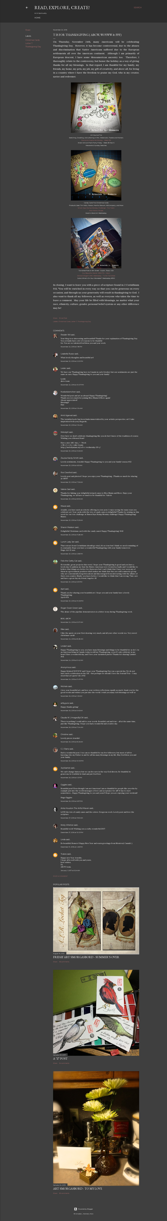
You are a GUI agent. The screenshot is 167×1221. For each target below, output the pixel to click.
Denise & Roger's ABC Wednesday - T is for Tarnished (96, 276)
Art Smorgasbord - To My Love (77, 1189)
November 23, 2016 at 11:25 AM (72, 520)
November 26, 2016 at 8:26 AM (72, 742)
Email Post (63, 318)
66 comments (64, 962)
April (62, 589)
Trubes (64, 854)
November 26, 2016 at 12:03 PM (72, 761)
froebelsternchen (68, 392)
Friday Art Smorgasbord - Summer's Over (86, 957)
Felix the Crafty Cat (69, 561)
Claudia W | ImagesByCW (72, 717)
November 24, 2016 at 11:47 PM (72, 679)
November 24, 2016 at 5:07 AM (72, 622)
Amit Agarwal (67, 415)
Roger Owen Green (69, 608)
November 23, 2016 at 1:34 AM (71, 408)
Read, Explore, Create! (62, 7)
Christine (64, 734)
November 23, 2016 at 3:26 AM (72, 451)
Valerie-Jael (66, 489)
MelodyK (64, 432)
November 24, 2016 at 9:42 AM (72, 660)
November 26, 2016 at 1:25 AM (71, 696)
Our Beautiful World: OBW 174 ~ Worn (96, 273)
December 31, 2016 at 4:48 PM (72, 847)
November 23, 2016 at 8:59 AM (72, 499)
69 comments (64, 1193)
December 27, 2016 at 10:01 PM (72, 832)
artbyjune (65, 703)
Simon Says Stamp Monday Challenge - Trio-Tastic (96, 208)
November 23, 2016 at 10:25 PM (72, 601)
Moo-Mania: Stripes (96, 210)
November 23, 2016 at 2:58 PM (72, 554)
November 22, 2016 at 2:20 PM (72, 361)
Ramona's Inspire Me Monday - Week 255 (96, 140)
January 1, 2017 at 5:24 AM (70, 870)
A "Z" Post (60, 1058)
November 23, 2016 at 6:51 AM (71, 465)
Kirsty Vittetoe (67, 825)
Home (37, 18)
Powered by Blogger (83, 1209)
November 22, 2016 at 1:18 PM (71, 347)
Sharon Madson (67, 527)
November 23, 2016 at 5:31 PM (71, 582)
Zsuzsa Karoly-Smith (70, 458)
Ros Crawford (66, 472)
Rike (63, 629)
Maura (63, 506)
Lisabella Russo (67, 354)
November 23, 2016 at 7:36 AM (72, 482)
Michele (64, 686)
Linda (63, 839)
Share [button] (27, 30)
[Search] (138, 8)
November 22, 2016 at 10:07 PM (72, 385)
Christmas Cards (32, 40)
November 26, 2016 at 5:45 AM (72, 710)
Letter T (28, 43)
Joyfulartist (65, 768)
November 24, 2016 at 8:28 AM (72, 639)
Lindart (64, 646)
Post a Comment (60, 876)
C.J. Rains (65, 749)
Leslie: (63, 368)
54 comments (64, 1063)
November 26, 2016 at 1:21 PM (71, 778)
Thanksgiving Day (33, 46)
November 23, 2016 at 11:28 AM (72, 535)
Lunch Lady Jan (68, 542)
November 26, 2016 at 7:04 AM (72, 727)
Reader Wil (65, 335)
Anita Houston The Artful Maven (75, 808)
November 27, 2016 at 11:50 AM (72, 818)
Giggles (64, 785)
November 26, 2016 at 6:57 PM (72, 801)
